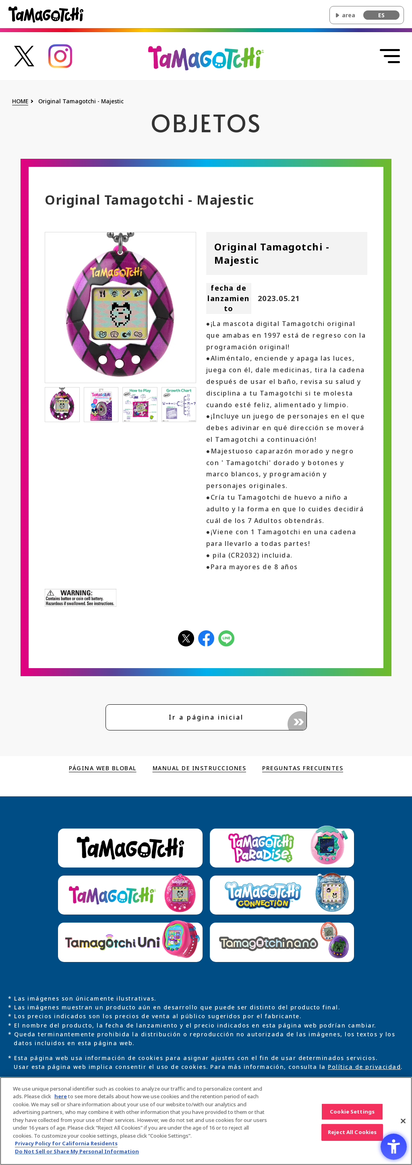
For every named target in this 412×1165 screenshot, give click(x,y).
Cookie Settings (352, 1115)
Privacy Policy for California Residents (66, 1147)
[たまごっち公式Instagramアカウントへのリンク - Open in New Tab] (60, 55)
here (60, 1100)
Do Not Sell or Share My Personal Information (77, 1155)
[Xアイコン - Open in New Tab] (186, 638)
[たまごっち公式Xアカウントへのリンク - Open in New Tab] (24, 55)
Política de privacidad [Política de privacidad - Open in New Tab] (364, 1067)
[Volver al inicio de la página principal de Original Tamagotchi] (206, 57)
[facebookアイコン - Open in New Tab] (206, 638)
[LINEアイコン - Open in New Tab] (226, 638)
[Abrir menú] (390, 56)
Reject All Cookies (352, 1136)
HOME (20, 101)
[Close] (403, 1125)
